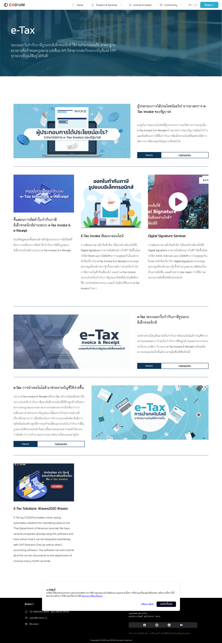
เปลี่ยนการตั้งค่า (147, 604)
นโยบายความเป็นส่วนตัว (138, 633)
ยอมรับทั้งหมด (166, 604)
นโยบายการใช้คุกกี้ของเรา (92, 596)
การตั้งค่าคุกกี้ (154, 633)
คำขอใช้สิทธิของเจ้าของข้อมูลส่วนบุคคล (176, 633)
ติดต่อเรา (209, 5)
